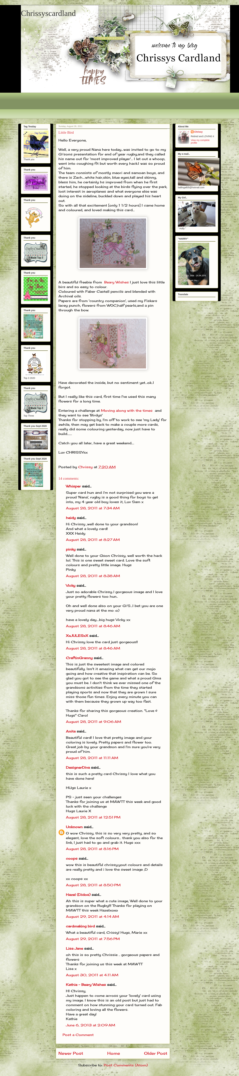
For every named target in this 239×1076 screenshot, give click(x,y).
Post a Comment (78, 1035)
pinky (71, 549)
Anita (71, 731)
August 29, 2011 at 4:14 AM (92, 916)
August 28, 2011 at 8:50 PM (93, 885)
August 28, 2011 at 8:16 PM (92, 849)
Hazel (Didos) (78, 895)
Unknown (74, 827)
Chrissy (198, 131)
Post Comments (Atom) (126, 1065)
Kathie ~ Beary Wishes (86, 985)
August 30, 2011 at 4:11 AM (92, 975)
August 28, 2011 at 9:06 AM (93, 722)
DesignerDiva (78, 767)
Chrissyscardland (48, 13)
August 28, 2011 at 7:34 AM (93, 508)
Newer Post (70, 1053)
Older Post (155, 1053)
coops (72, 858)
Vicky (70, 585)
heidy (71, 518)
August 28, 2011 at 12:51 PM (93, 817)
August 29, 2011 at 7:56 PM (93, 939)
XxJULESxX (77, 636)
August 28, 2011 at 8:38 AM (93, 576)
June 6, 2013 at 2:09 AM (90, 1025)
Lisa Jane (74, 948)
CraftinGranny (79, 658)
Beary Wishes (116, 282)
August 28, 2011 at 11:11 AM (92, 758)
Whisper (73, 486)
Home (113, 1053)
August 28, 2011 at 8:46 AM (93, 626)
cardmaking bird (80, 926)
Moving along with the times (127, 410)
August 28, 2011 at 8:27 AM (93, 540)
